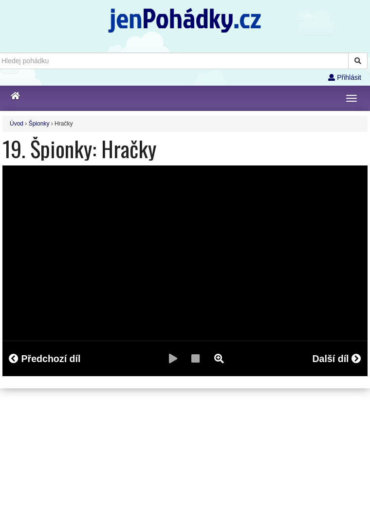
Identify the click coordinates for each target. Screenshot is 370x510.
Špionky (39, 123)
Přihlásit (344, 77)
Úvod (16, 123)
